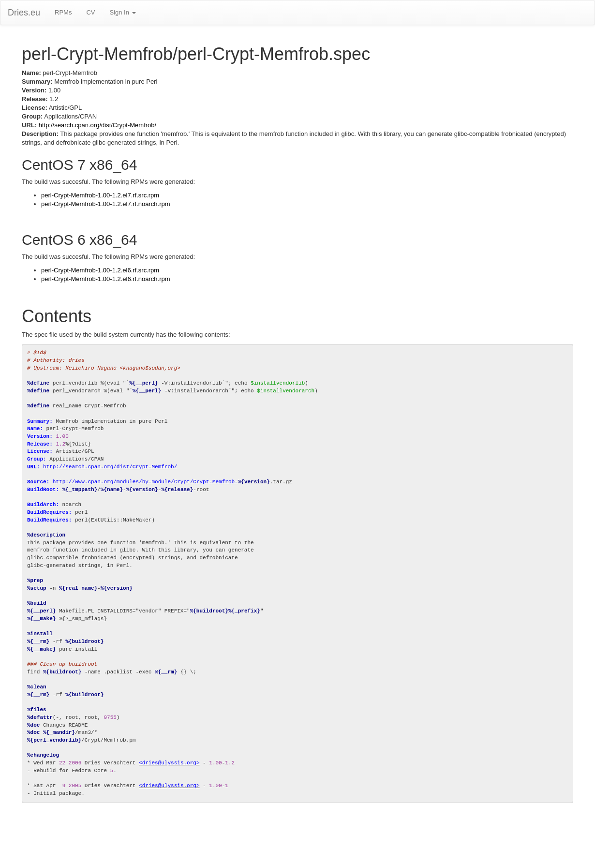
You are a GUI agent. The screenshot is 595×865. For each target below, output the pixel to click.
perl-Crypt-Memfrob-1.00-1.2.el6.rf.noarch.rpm (105, 279)
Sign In (122, 12)
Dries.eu (24, 12)
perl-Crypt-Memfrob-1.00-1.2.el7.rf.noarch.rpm (105, 204)
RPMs (63, 12)
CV (90, 12)
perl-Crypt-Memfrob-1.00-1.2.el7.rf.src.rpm (100, 195)
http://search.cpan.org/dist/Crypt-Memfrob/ (97, 125)
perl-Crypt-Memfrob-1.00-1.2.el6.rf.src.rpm (100, 270)
